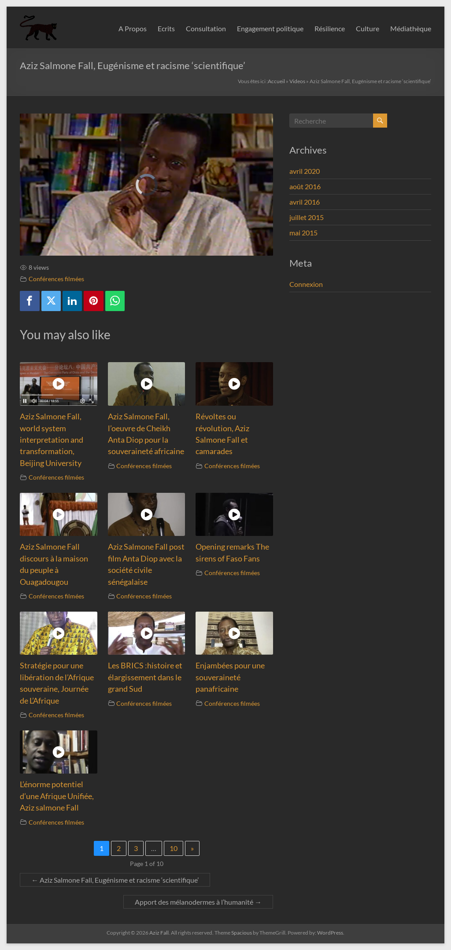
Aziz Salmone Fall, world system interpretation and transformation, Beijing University (51, 440)
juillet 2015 (306, 217)
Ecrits (166, 28)
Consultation (206, 28)
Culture (367, 28)
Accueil (276, 81)
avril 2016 (304, 202)
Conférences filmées (56, 278)
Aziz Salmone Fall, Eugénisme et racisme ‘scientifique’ (115, 880)
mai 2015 (303, 232)
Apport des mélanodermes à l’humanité (198, 902)
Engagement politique (270, 28)
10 (173, 848)
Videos (297, 81)
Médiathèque (410, 28)
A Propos (132, 28)
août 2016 (305, 186)
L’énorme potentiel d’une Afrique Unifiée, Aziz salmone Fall (57, 796)
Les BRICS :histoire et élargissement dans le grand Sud (145, 677)
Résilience (329, 28)
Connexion (306, 284)
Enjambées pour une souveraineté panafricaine (230, 677)
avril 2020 (304, 171)
